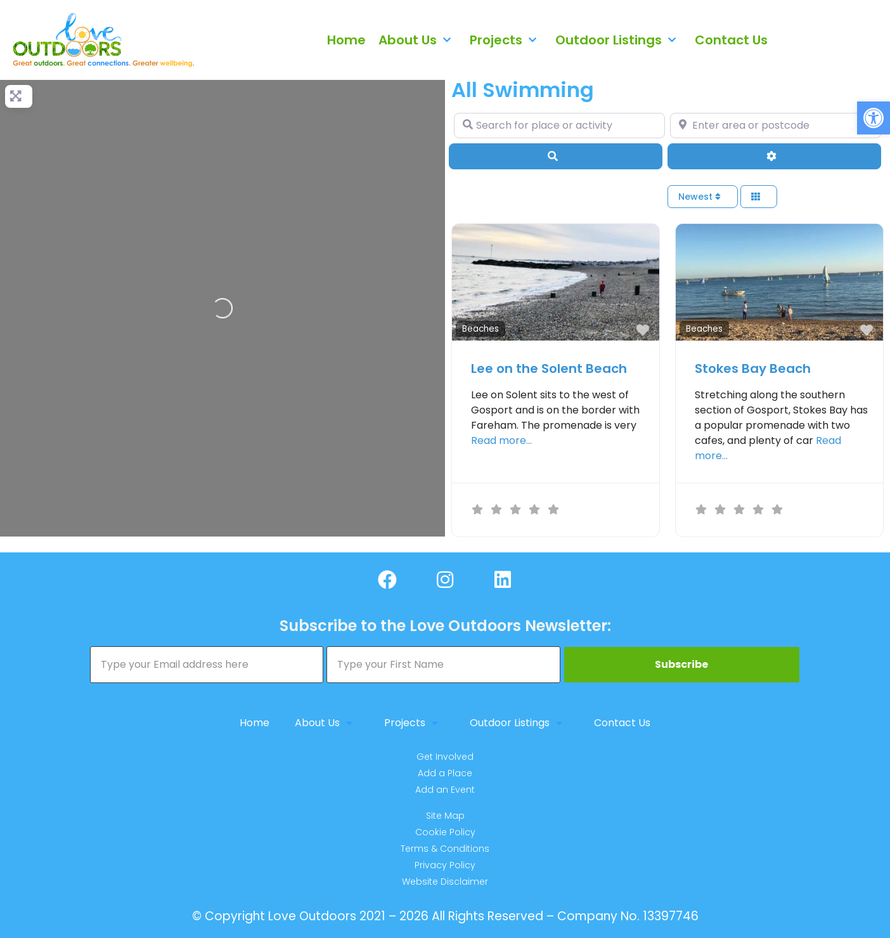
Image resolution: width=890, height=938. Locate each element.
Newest (699, 196)
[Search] (555, 156)
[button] (873, 117)
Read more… (501, 440)
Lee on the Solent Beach (549, 368)
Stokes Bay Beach (753, 368)
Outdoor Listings (618, 40)
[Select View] (758, 197)
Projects (506, 40)
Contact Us (731, 40)
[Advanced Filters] (774, 156)
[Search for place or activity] (559, 125)
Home (346, 40)
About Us (417, 40)
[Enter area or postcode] (775, 125)
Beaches (480, 329)
